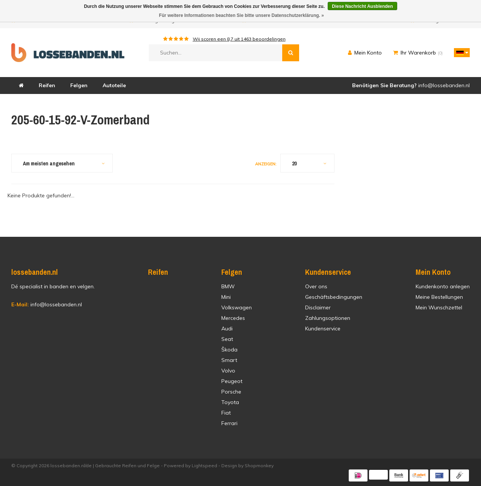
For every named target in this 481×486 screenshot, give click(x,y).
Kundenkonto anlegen (443, 286)
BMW (228, 286)
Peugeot (231, 381)
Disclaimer (318, 307)
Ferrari (229, 423)
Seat (227, 339)
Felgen (79, 85)
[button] (460, 52)
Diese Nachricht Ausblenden (362, 6)
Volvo (228, 370)
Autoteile (114, 85)
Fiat (226, 412)
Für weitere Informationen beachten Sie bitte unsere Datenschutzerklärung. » (241, 15)
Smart (229, 360)
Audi (227, 328)
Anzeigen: (266, 164)
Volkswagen (236, 307)
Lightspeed (204, 465)
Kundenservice (322, 328)
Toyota (230, 402)
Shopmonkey (259, 465)
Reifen (47, 85)
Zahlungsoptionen (327, 318)
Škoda (229, 349)
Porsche (231, 391)
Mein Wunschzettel (439, 307)
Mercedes (233, 318)
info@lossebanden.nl (46, 304)
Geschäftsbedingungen (333, 297)
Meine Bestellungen (439, 297)
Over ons (316, 286)
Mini (226, 297)
